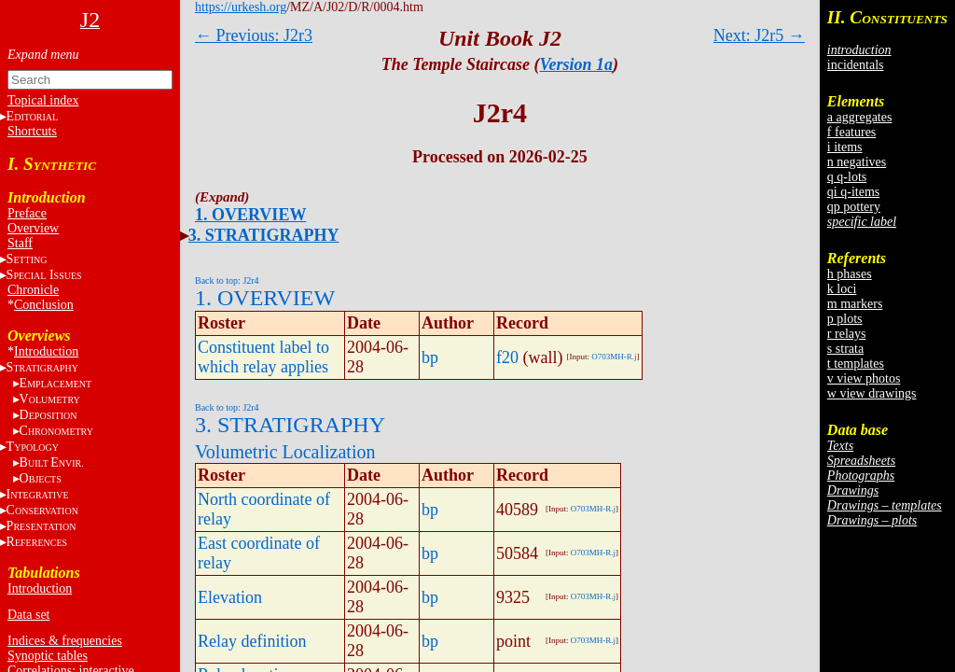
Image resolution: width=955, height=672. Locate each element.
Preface (27, 213)
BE (52, 462)
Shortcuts (32, 131)
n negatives (856, 162)
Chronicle (33, 290)
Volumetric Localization (285, 451)
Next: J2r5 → (759, 35)
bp (430, 357)
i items (845, 147)
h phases (849, 274)
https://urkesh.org (240, 7)
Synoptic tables (47, 656)
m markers (854, 304)
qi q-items (853, 192)
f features (851, 132)
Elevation (230, 597)
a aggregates (860, 117)
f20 (507, 357)
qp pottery (853, 207)
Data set (28, 615)
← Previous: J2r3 (253, 35)
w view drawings (872, 393)
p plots (845, 319)
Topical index (42, 100)
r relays (846, 334)
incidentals (855, 65)
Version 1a (577, 64)
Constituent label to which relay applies (263, 357)
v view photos (864, 378)
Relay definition (252, 641)
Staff (20, 243)
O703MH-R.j (613, 356)
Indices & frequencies (64, 641)
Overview (33, 228)
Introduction (46, 351)
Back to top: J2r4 (227, 280)
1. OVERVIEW (250, 214)
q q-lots (846, 177)
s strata (845, 349)
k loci (842, 289)
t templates (855, 364)
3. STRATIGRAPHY (263, 235)
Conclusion (44, 305)
